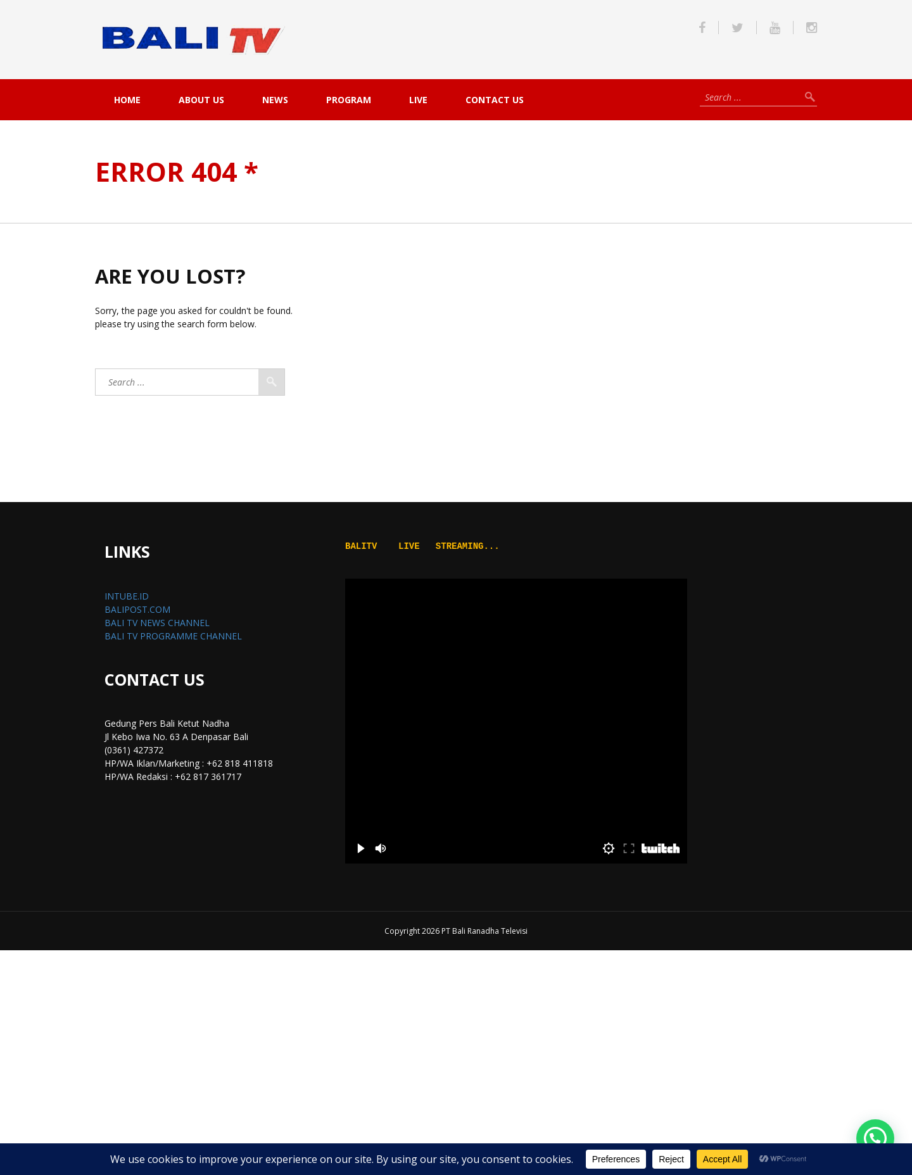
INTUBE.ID (126, 596)
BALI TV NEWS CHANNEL (157, 623)
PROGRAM (348, 100)
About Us (201, 100)
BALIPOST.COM (137, 609)
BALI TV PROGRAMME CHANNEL (173, 636)
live (418, 100)
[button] (875, 1138)
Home (127, 100)
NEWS (275, 100)
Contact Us (495, 100)
